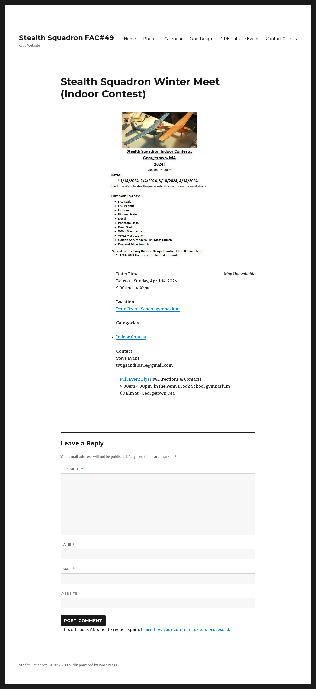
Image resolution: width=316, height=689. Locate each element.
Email (68, 569)
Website (69, 593)
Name (68, 544)
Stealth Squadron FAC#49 (66, 37)
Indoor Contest (131, 336)
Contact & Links (281, 38)
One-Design (202, 38)
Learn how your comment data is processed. (185, 629)
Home (130, 38)
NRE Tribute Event (240, 38)
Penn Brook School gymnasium (148, 308)
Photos (150, 38)
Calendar (173, 38)
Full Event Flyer (136, 379)
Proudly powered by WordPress (91, 665)
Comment (72, 469)
